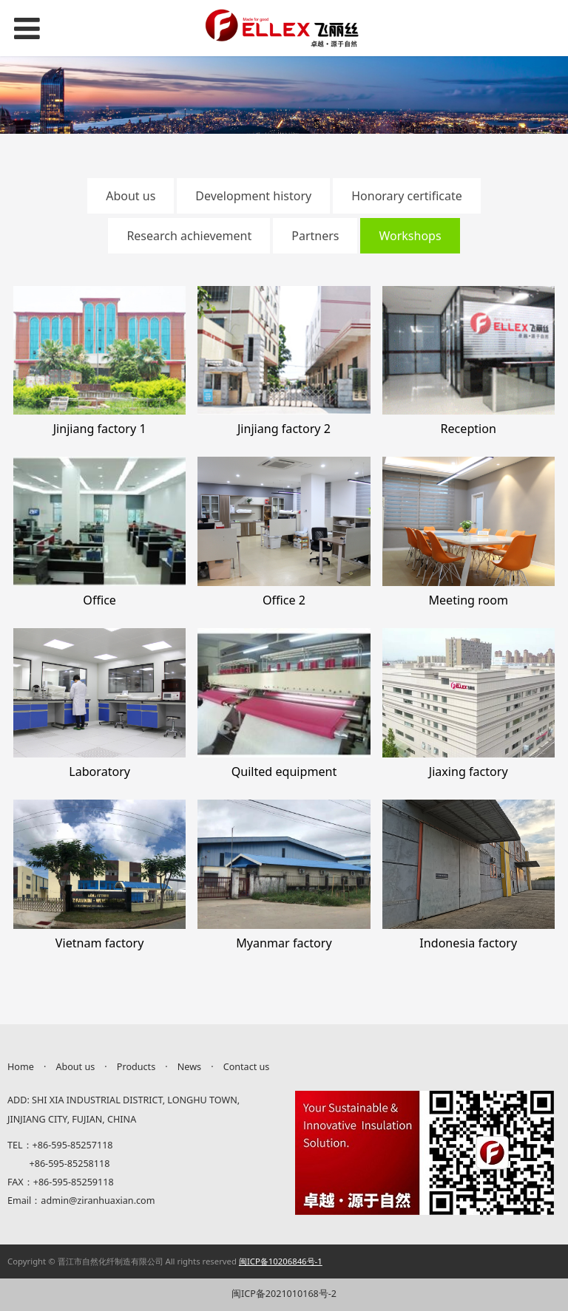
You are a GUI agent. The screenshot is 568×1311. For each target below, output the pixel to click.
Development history (253, 196)
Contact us (246, 1066)
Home (20, 1066)
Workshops (410, 236)
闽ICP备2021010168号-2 (284, 1293)
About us (130, 196)
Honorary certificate (406, 196)
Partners (315, 236)
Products (136, 1066)
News (189, 1066)
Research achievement (188, 236)
